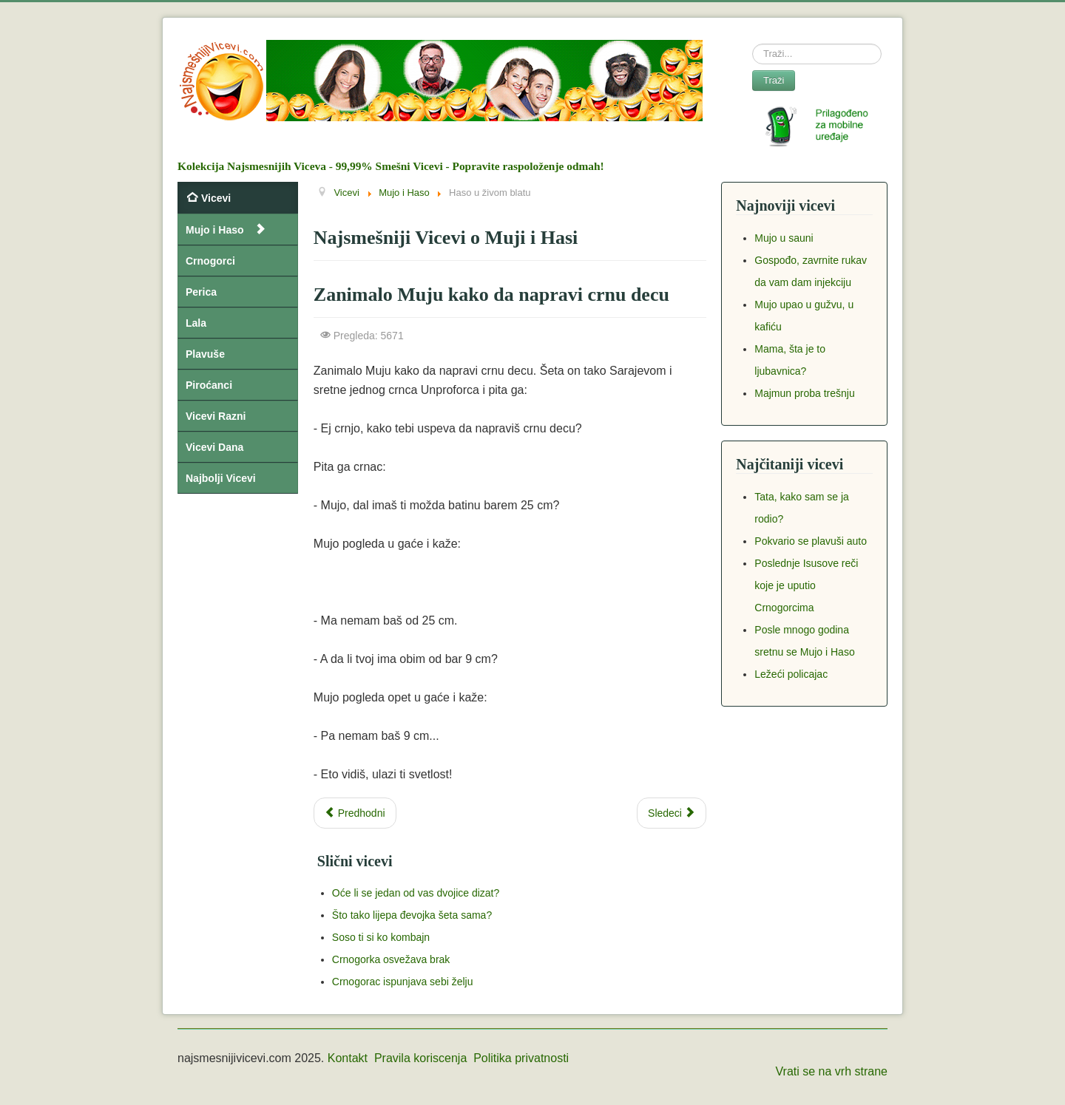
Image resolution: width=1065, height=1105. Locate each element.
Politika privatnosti (521, 1058)
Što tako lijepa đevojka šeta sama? (412, 915)
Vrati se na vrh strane (832, 1071)
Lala (196, 323)
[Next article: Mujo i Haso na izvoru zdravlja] (671, 813)
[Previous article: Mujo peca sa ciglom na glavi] (355, 813)
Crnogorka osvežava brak (391, 959)
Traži (773, 80)
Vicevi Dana (214, 447)
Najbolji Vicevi (221, 478)
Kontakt (348, 1058)
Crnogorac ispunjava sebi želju (402, 981)
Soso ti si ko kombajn (381, 937)
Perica (201, 292)
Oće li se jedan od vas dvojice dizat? (415, 893)
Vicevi (216, 198)
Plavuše (205, 354)
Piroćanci (209, 385)
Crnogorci (210, 261)
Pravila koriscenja (420, 1058)
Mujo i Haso (215, 230)
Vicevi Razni (216, 416)
